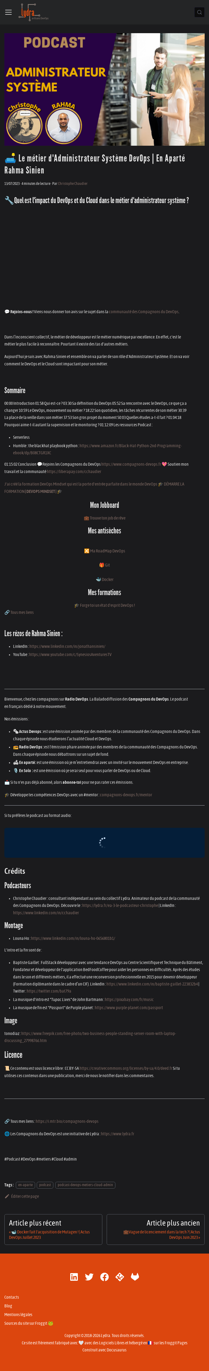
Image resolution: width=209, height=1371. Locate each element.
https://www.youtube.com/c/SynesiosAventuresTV (70, 654)
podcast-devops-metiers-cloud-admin (85, 1185)
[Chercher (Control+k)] (199, 12)
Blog (8, 1306)
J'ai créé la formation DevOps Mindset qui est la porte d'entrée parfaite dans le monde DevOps (80, 484)
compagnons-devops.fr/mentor (126, 795)
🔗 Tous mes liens (19, 612)
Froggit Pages (176, 1343)
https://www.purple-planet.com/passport (129, 1008)
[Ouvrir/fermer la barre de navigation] (8, 12)
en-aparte (25, 1185)
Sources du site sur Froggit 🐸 (28, 1323)
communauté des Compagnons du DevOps (144, 312)
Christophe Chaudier (73, 184)
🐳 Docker (104, 579)
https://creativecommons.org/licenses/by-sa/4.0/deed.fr (125, 1068)
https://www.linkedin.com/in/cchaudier (46, 913)
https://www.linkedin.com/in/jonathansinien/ (67, 646)
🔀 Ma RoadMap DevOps (104, 551)
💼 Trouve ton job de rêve (104, 518)
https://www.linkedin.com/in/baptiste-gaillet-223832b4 (152, 984)
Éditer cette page (21, 1196)
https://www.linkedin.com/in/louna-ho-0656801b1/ (73, 938)
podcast (45, 1185)
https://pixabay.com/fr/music (129, 999)
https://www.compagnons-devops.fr (131, 464)
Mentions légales (18, 1315)
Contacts (11, 1297)
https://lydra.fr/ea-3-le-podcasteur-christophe (120, 905)
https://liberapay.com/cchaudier (74, 472)
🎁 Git (104, 565)
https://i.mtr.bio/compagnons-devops (67, 1121)
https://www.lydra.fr (117, 1134)
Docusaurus (117, 1350)
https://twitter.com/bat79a (49, 991)
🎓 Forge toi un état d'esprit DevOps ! (104, 605)
